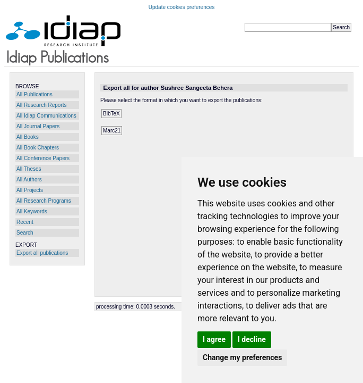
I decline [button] (252, 339)
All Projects (29, 190)
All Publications (34, 94)
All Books (27, 137)
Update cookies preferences (182, 7)
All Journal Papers (37, 126)
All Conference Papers (43, 158)
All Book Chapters (37, 148)
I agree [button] (214, 339)
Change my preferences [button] (242, 357)
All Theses (28, 169)
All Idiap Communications (46, 116)
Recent (24, 222)
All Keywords (31, 211)
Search (24, 233)
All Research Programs (43, 201)
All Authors (29, 179)
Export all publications (42, 253)
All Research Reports (41, 105)
